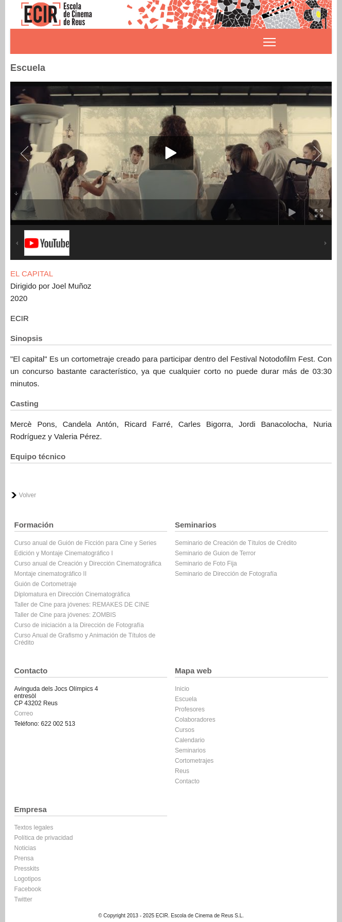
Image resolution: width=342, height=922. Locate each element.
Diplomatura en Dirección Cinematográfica (72, 594)
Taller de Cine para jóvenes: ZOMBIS (65, 614)
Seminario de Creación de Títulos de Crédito (236, 543)
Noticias (25, 848)
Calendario (190, 740)
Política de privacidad (43, 837)
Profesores (190, 709)
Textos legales (33, 827)
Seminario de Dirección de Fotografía (226, 573)
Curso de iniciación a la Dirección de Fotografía (79, 625)
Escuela (186, 699)
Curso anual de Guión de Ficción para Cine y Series (85, 543)
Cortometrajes (194, 760)
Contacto (187, 781)
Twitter (23, 899)
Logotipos (27, 878)
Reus (182, 771)
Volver (27, 495)
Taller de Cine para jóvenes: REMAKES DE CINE (82, 604)
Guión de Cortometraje (45, 584)
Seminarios (190, 750)
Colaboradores (195, 719)
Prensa (24, 858)
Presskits (27, 868)
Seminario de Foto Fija (206, 563)
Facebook (28, 889)
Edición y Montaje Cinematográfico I (63, 553)
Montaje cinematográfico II (50, 573)
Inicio (182, 688)
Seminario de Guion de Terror (215, 553)
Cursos (184, 729)
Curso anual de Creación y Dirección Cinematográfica (87, 563)
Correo (23, 713)
